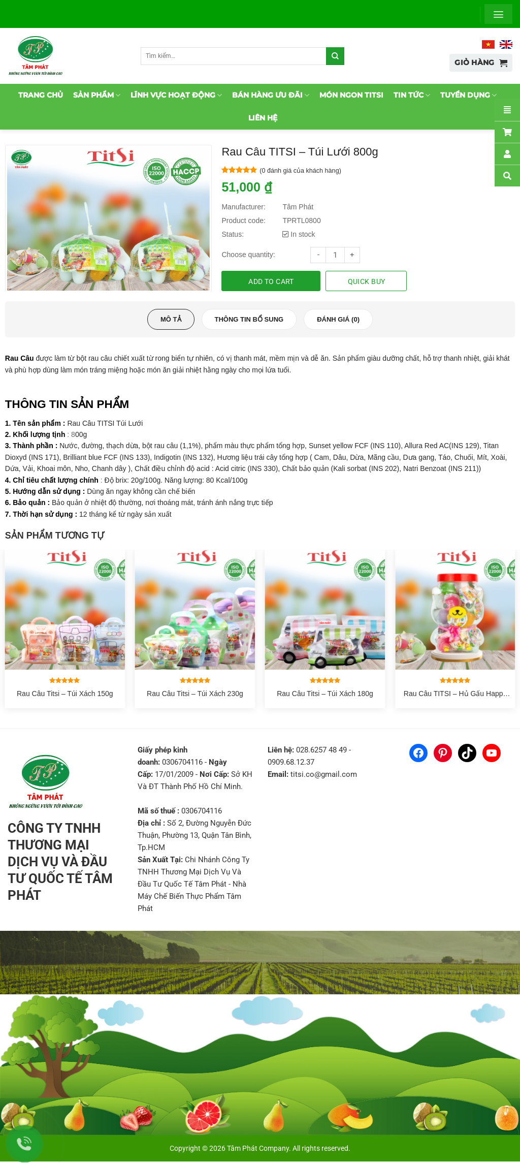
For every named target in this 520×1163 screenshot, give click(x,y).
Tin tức (412, 95)
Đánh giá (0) (338, 321)
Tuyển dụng (468, 95)
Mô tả (170, 321)
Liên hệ (262, 117)
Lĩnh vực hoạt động (176, 95)
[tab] (170, 320)
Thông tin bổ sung (249, 321)
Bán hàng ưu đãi (270, 95)
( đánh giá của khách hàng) (300, 170)
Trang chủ (40, 95)
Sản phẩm (96, 95)
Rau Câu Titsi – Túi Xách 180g (325, 694)
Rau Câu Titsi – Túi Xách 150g (65, 694)
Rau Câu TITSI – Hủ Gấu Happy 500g (455, 694)
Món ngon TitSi (351, 95)
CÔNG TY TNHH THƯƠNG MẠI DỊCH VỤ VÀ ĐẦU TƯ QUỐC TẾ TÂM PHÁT (60, 863)
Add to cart (271, 281)
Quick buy (366, 281)
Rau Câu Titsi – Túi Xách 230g (195, 694)
